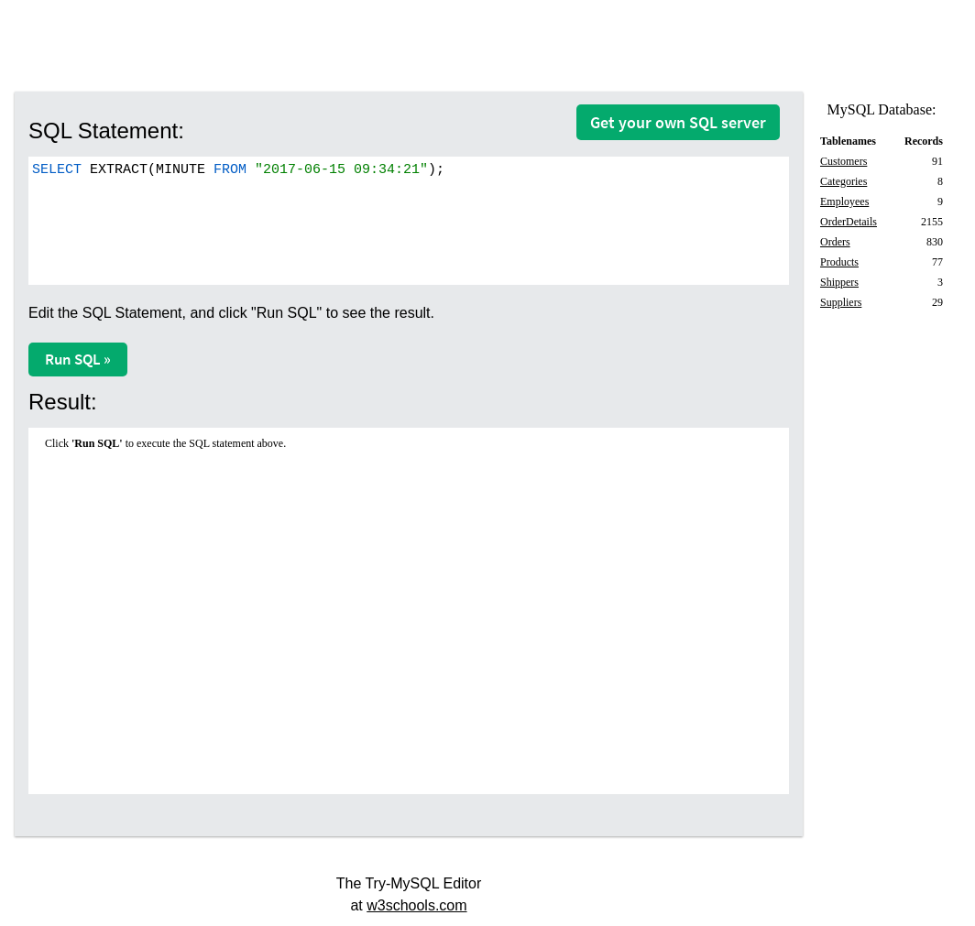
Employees (844, 201)
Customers (843, 161)
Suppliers (840, 302)
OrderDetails (848, 221)
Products (839, 262)
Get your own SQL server (678, 122)
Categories (843, 181)
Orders (835, 241)
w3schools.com (416, 905)
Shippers (839, 282)
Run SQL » (78, 359)
